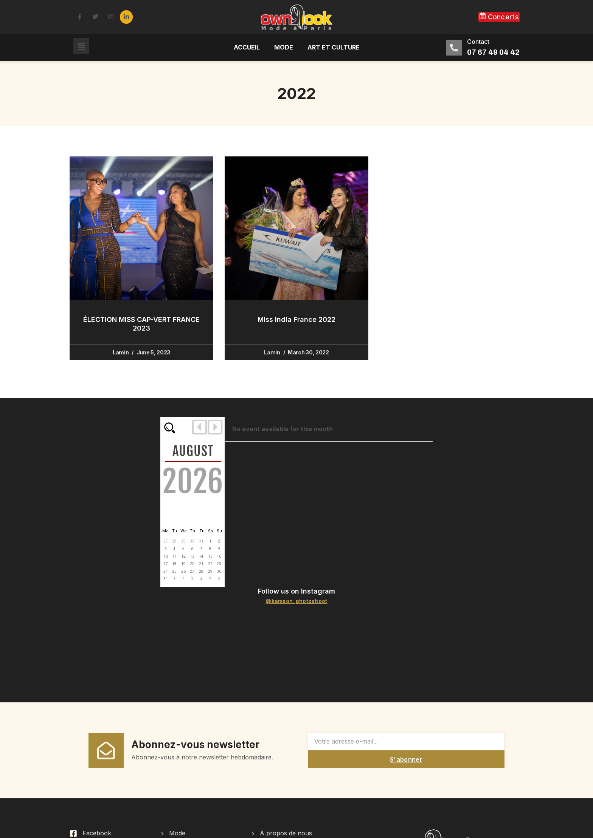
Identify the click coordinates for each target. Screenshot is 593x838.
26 (183, 571)
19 (183, 564)
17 (165, 564)
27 (165, 541)
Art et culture (333, 47)
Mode (283, 47)
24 (165, 571)
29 (183, 541)
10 (165, 556)
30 (192, 541)
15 (210, 556)
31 (201, 541)
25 (174, 571)
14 (201, 556)
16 (219, 556)
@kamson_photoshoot (296, 601)
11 (174, 556)
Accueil (247, 47)
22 (210, 564)
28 (174, 541)
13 (192, 556)
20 (192, 564)
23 (219, 564)
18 (174, 564)
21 (201, 564)
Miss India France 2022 (296, 319)
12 (183, 556)
